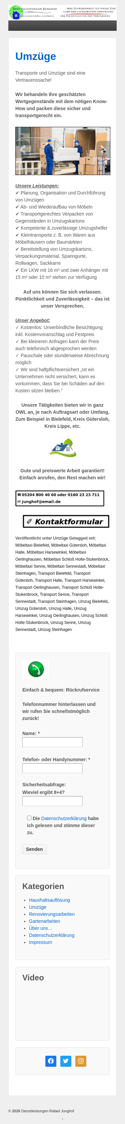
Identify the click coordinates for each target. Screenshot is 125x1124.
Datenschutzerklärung (64, 818)
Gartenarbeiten (44, 921)
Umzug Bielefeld (92, 601)
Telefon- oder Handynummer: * (56, 764)
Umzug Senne (63, 622)
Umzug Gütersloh (30, 608)
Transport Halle (48, 580)
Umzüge (35, 56)
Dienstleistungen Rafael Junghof (47, 1111)
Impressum (40, 942)
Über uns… (41, 928)
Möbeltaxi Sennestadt (66, 566)
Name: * (52, 737)
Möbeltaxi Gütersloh (69, 545)
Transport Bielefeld (54, 573)
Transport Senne (54, 594)
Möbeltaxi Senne (30, 566)
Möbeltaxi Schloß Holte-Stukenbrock (76, 559)
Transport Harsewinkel (84, 580)
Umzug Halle (60, 608)
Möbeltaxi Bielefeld (32, 545)
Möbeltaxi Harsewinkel (47, 552)
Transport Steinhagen (57, 601)
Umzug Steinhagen (55, 629)
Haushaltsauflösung (49, 900)
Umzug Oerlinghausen (59, 615)
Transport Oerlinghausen (37, 587)
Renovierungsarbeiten (52, 914)
